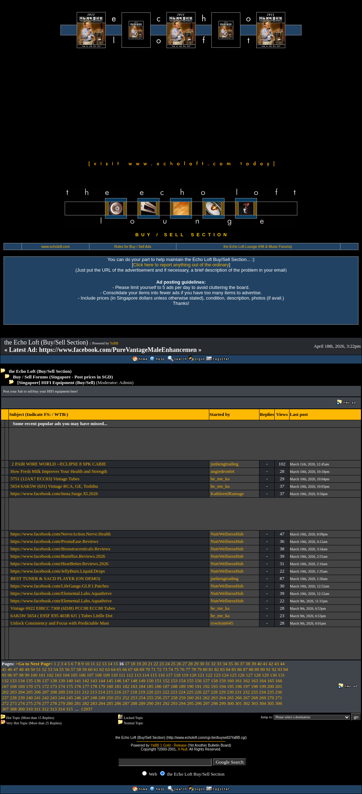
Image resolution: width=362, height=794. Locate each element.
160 (230, 680)
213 (93, 692)
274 (21, 703)
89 (257, 669)
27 (184, 663)
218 (134, 692)
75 (176, 669)
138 (53, 680)
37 (242, 663)
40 (259, 663)
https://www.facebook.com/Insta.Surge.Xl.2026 (54, 493)
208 (53, 692)
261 (198, 697)
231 (238, 692)
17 (127, 663)
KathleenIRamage (227, 493)
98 (21, 675)
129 (265, 675)
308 (13, 709)
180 (109, 686)
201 (278, 686)
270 (270, 697)
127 (249, 675)
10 (87, 663)
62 (101, 669)
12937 (87, 709)
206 (37, 692)
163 (254, 680)
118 (177, 675)
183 (134, 686)
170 (29, 686)
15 (115, 663)
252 (125, 697)
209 (61, 692)
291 (158, 703)
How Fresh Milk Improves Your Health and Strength (58, 471)
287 (125, 703)
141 (77, 680)
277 (45, 703)
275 (29, 703)
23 (161, 663)
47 (15, 669)
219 (141, 692)
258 (174, 697)
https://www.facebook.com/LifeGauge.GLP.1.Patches (59, 586)
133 (13, 680)
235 (270, 692)
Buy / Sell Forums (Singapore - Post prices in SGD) (63, 376)
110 (114, 675)
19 (138, 663)
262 (206, 697)
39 (253, 663)
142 (85, 680)
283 (93, 703)
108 (98, 675)
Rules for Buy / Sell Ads (132, 247)
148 (134, 680)
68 (136, 669)
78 (193, 669)
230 (230, 692)
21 (150, 663)
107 (90, 675)
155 (190, 680)
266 (238, 697)
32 (213, 663)
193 (214, 686)
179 (101, 686)
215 (109, 692)
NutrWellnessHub (227, 534)
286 (118, 703)
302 (246, 703)
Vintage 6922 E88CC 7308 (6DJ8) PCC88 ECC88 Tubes (62, 608)
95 (4, 675)
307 (5, 709)
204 (21, 692)
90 (262, 669)
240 (29, 697)
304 (262, 703)
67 (130, 669)
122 (209, 675)
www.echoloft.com (55, 247)
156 (198, 680)
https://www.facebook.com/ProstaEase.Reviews (54, 541)
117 (169, 675)
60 (90, 669)
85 (234, 669)
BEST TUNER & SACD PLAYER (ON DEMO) (55, 578)
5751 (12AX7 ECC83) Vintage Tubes (44, 478)
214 (101, 692)
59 (84, 669)
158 (214, 680)
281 (77, 703)
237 (5, 697)
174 (61, 686)
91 (268, 669)
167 (5, 686)
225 (190, 692)
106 (82, 675)
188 (174, 686)
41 (265, 663)
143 (93, 680)
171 (37, 686)
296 (198, 703)
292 (166, 703)
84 (228, 669)
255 (150, 697)
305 (270, 703)
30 (202, 663)
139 (61, 680)
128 (257, 675)
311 (37, 709)
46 (9, 669)
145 (109, 680)
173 (53, 686)
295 (190, 703)
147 (125, 680)
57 (73, 669)
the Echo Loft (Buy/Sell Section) (40, 371)
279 (61, 703)
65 (119, 669)
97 (15, 675)
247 (85, 697)
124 (225, 675)
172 (45, 686)
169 (21, 686)
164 (262, 680)
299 (222, 703)
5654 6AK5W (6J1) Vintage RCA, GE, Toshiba (54, 486)
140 (69, 680)
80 (205, 669)
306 (278, 703)
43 (276, 663)
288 (134, 703)
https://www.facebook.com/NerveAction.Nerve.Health (60, 534)
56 (67, 669)
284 (101, 703)
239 (21, 697)
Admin (125, 382)
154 (182, 680)
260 (190, 697)
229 (222, 692)
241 (37, 697)
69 (142, 669)
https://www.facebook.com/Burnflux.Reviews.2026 (57, 556)
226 (198, 692)
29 (196, 663)
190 (190, 686)
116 (161, 675)
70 (147, 669)
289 (142, 703)
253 (134, 697)
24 (167, 663)
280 (69, 703)
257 (166, 697)
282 (85, 703)
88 (251, 669)
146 (118, 680)
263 (214, 697)
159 (222, 680)
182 (125, 686)
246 (77, 697)
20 (144, 663)
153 (174, 680)
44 (282, 663)
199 (262, 686)
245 (69, 697)
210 (69, 692)
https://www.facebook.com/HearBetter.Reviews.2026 (59, 563)
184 (142, 686)
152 (166, 680)
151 (158, 680)
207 (45, 692)
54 (55, 669)
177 (85, 686)
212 (85, 692)
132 (5, 680)
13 (104, 663)
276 (37, 703)
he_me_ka (220, 478)
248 (93, 697)
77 (188, 669)
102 (50, 675)
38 (248, 663)
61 (96, 669)
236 (278, 692)
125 (233, 675)
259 (182, 697)
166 (278, 680)
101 (42, 675)
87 (245, 669)
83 (222, 669)
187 (166, 686)
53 (50, 669)
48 (21, 669)
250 (109, 697)
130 (273, 675)
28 (190, 663)
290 (150, 703)
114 (145, 675)
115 (153, 675)
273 (13, 703)
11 (92, 663)
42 (271, 663)
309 (21, 709)
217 (125, 692)
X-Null (182, 749)
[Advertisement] (181, 103)
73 (165, 669)
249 (101, 697)
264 (222, 697)
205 (29, 692)
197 (246, 686)
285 (109, 703)
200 (270, 686)
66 (124, 669)
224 (182, 692)
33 (219, 663)
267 (246, 697)
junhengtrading (225, 463)
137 (45, 680)
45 (4, 669)
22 (156, 663)
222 (166, 692)
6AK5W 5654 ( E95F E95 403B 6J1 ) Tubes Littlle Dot (61, 615)
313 (53, 709)
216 (117, 692)
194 (222, 686)
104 (66, 675)
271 (278, 697)
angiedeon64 (222, 471)
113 (137, 675)
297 (206, 703)
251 (118, 697)
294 (182, 703)
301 (238, 703)
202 (5, 692)
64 (113, 669)
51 (38, 669)
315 (69, 709)
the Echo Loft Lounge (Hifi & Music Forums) (257, 247)
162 (246, 680)
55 (61, 669)
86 (239, 669)
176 (77, 686)
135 (29, 680)
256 (158, 697)
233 (254, 692)
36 (236, 663)
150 (150, 680)
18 (133, 663)
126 (241, 675)
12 (98, 663)
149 (142, 680)
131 (281, 675)
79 (199, 669)
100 (33, 675)
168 (13, 686)
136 (37, 680)
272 (5, 703)
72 (159, 669)
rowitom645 (222, 623)
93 (280, 669)
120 (193, 675)
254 (142, 697)
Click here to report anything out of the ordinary (181, 264)
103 (58, 675)
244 (61, 697)
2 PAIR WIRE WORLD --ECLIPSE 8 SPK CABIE (58, 463)
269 (262, 697)
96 (9, 675)
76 (182, 669)
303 (254, 703)
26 (179, 663)
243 (53, 697)
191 (198, 686)
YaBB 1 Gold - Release (168, 745)
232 (246, 692)
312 (45, 709)
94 (285, 669)
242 (45, 697)
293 (174, 703)
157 (206, 680)
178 (93, 686)
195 (230, 686)
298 (214, 703)
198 (254, 686)
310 (29, 709)
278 (53, 703)
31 (207, 663)
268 (254, 697)
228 (214, 692)
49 (27, 669)
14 (110, 663)
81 (211, 669)
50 (32, 669)
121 (201, 675)
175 (69, 686)
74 (170, 669)
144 (101, 680)
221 (158, 692)
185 (150, 686)
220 (149, 692)
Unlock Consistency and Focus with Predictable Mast (59, 623)
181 (118, 686)
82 (216, 669)
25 (173, 663)
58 (78, 669)
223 (173, 692)
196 (238, 686)
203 (13, 692)
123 (217, 675)
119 (185, 675)
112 (130, 675)
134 (21, 680)
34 (225, 663)
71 (153, 669)
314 (61, 709)
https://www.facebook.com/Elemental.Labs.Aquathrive (61, 593)
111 (122, 675)
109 (106, 675)
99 (27, 675)
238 (13, 697)
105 (74, 675)
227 (206, 692)
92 (274, 669)
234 (262, 692)
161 (238, 680)
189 (182, 686)
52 (44, 669)
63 (107, 669)
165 (270, 680)
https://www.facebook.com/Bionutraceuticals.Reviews (60, 548)
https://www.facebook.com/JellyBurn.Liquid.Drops (57, 571)
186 (158, 686)
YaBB (114, 343)
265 (230, 697)
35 (230, 663)
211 (77, 692)
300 (230, 703)
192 (206, 686)
